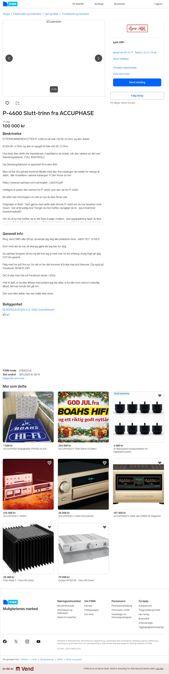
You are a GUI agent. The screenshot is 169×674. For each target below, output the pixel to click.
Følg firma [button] (137, 95)
